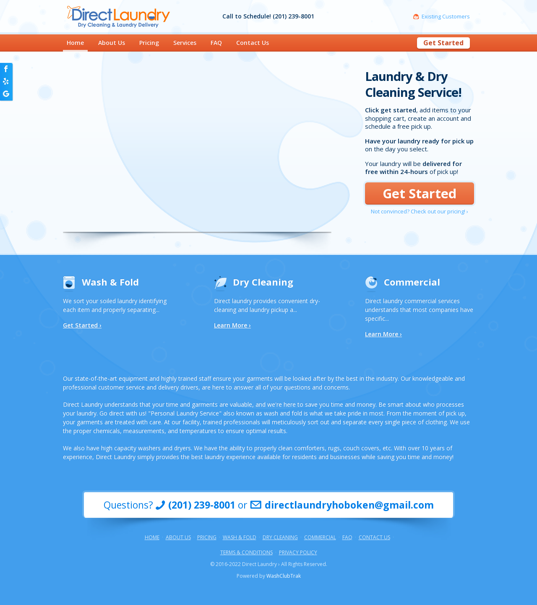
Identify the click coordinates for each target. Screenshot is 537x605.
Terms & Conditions (246, 552)
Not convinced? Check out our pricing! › (419, 211)
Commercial (412, 281)
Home (75, 43)
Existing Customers (446, 16)
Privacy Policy (298, 552)
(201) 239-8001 (201, 505)
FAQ (216, 43)
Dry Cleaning (263, 281)
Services (184, 43)
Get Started (443, 42)
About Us (111, 43)
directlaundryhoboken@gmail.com (349, 505)
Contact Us (252, 43)
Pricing (149, 43)
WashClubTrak (283, 575)
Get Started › (82, 325)
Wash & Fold (110, 281)
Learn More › (232, 325)
